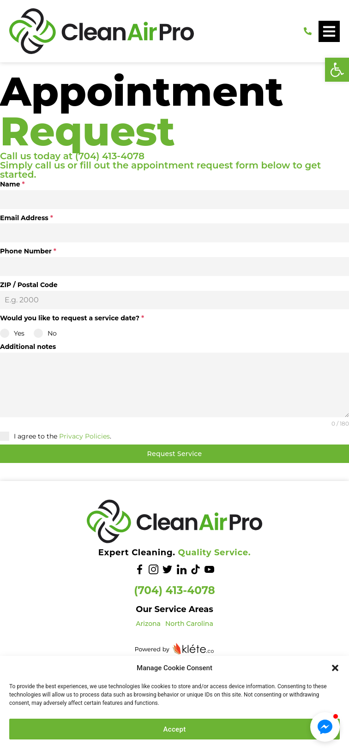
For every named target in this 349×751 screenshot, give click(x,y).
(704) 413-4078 (174, 590)
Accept (174, 729)
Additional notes (28, 346)
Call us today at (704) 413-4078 (72, 156)
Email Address (26, 218)
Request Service (174, 454)
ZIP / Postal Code (29, 285)
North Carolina (189, 623)
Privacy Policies (84, 436)
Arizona (148, 623)
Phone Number (28, 251)
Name (12, 184)
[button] (337, 70)
